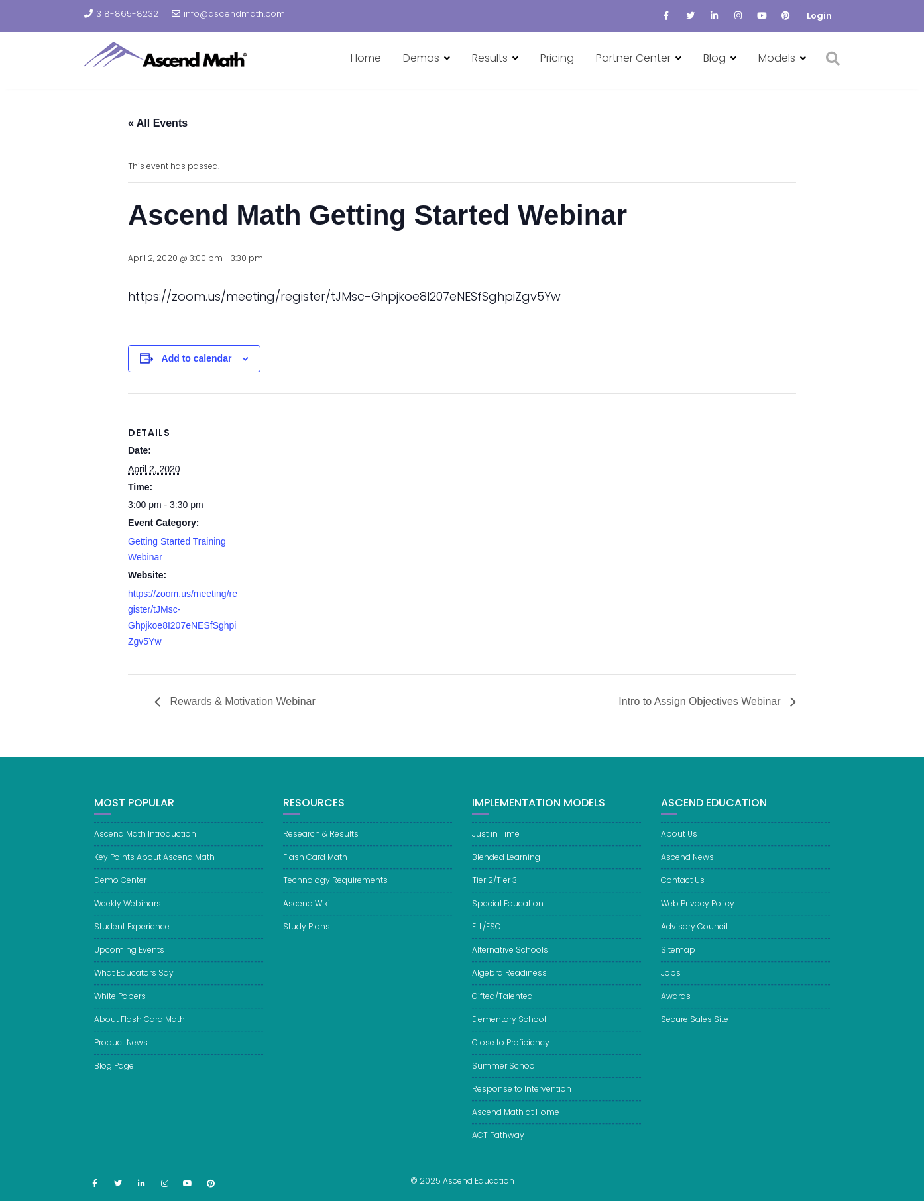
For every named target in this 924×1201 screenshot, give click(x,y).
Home (366, 58)
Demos (421, 58)
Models (776, 58)
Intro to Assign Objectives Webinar (700, 701)
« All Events (158, 123)
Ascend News (687, 866)
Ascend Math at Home (515, 1121)
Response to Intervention (521, 1098)
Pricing (557, 58)
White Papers (120, 1005)
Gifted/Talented (502, 1005)
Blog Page (114, 1074)
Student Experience (132, 935)
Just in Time (496, 843)
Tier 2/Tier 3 (494, 889)
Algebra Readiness (509, 982)
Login (819, 15)
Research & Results (321, 843)
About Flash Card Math (139, 1028)
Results (490, 58)
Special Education (508, 912)
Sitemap (678, 959)
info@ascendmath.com (228, 13)
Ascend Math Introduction (145, 843)
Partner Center (633, 58)
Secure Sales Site (694, 1028)
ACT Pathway (498, 1144)
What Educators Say (134, 982)
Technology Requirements (335, 889)
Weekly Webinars (127, 912)
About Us (679, 843)
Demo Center (120, 889)
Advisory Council (694, 935)
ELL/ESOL (488, 935)
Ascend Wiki (306, 912)
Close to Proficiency (510, 1051)
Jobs (671, 982)
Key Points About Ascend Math (154, 866)
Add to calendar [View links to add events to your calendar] (197, 358)
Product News (121, 1051)
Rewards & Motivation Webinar (241, 701)
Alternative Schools (510, 959)
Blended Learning (506, 866)
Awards (676, 1005)
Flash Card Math (315, 866)
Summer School (504, 1074)
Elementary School (509, 1028)
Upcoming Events (129, 959)
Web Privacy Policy (697, 912)
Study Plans (306, 935)
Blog (714, 58)
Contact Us (683, 889)
